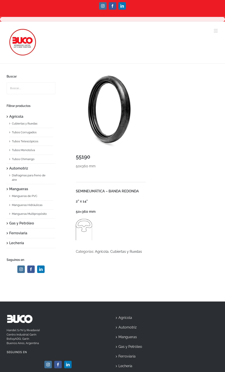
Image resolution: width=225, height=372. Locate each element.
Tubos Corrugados (24, 132)
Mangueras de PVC (24, 196)
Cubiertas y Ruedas (126, 251)
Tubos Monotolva (23, 150)
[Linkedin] (41, 269)
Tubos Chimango (23, 159)
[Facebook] (31, 269)
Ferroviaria (18, 233)
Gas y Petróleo (21, 223)
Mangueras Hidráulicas (27, 205)
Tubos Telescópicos (25, 141)
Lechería (16, 243)
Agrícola (102, 251)
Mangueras (18, 189)
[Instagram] (21, 269)
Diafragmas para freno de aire (28, 177)
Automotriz (18, 168)
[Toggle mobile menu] (216, 30)
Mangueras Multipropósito (29, 213)
